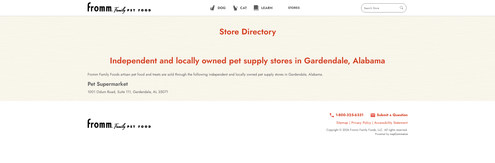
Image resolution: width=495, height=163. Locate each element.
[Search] (401, 8)
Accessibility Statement (391, 122)
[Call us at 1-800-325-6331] (346, 115)
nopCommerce (399, 134)
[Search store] (383, 7)
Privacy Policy (361, 122)
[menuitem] (218, 8)
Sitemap (342, 122)
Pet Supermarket (108, 84)
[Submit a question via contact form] (389, 115)
